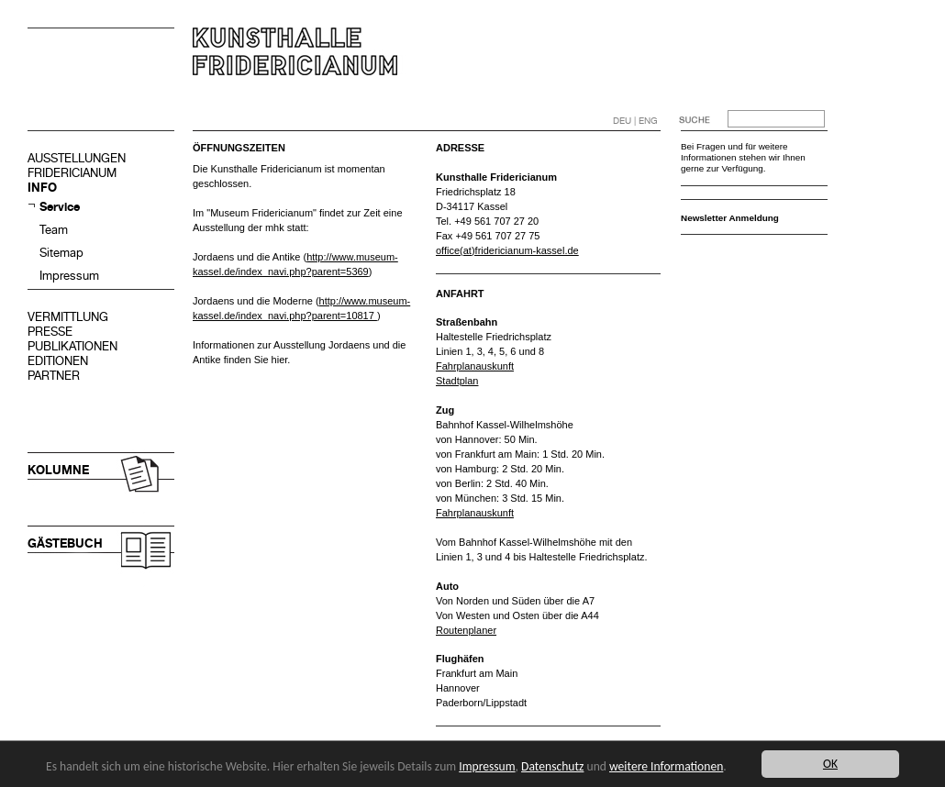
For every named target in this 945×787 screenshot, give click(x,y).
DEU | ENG (635, 121)
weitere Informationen (666, 766)
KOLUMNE (58, 470)
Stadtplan (457, 380)
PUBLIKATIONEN (72, 346)
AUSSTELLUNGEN (77, 158)
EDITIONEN (58, 361)
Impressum (69, 276)
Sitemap (61, 253)
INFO (42, 187)
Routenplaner (466, 630)
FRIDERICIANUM (72, 173)
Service (59, 207)
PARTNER (54, 375)
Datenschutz (552, 766)
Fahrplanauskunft (475, 365)
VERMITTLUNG (68, 317)
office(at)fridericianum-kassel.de (507, 250)
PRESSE (50, 331)
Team (53, 230)
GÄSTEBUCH (65, 543)
